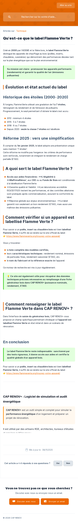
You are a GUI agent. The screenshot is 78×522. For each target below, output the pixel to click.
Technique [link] (21, 31)
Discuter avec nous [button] (26, 501)
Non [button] (68, 463)
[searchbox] (39, 16)
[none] (66, 5)
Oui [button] (57, 463)
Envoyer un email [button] (57, 501)
